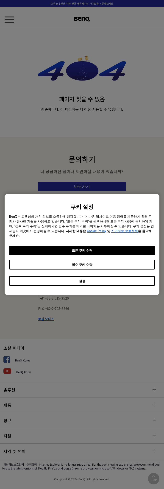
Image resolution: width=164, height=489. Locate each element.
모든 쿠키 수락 (82, 250)
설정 (82, 281)
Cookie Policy (96, 231)
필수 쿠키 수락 (82, 264)
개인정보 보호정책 (124, 231)
